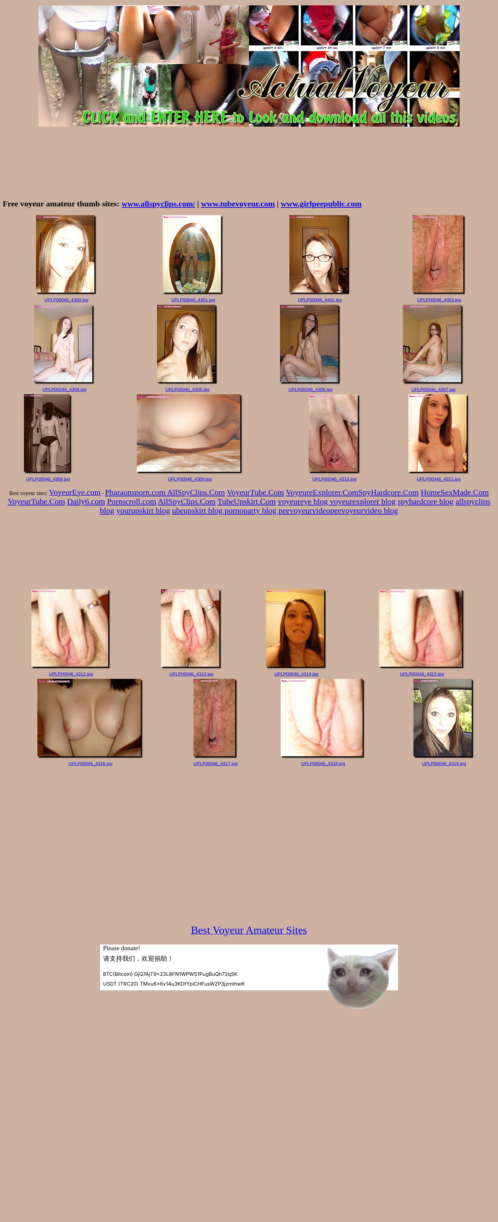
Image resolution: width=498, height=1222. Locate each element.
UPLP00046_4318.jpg (323, 763)
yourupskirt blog (143, 510)
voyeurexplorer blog (363, 501)
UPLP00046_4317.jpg (216, 763)
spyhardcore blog (426, 501)
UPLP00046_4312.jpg (71, 673)
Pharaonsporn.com (136, 492)
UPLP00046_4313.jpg (191, 673)
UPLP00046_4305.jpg (187, 389)
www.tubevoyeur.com (238, 203)
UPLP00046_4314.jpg (296, 673)
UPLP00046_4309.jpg (190, 479)
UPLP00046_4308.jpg (48, 479)
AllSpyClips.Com (196, 492)
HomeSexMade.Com (455, 492)
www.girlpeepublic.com (321, 203)
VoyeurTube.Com (255, 492)
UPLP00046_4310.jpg (334, 479)
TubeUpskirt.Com (246, 501)
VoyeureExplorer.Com (322, 492)
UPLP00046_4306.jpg (310, 389)
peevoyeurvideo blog (364, 510)
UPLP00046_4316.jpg (91, 763)
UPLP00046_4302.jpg (320, 299)
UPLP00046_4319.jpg (444, 763)
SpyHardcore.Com (388, 492)
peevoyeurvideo (304, 510)
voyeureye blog (304, 501)
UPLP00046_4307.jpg (433, 389)
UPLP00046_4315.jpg (422, 673)
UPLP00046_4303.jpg (439, 299)
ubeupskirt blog (198, 510)
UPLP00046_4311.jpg (439, 479)
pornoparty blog (251, 510)
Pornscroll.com (131, 501)
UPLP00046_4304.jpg (64, 389)
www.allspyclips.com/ (158, 203)
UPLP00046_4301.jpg (193, 299)
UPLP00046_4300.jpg (66, 299)
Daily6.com (86, 501)
